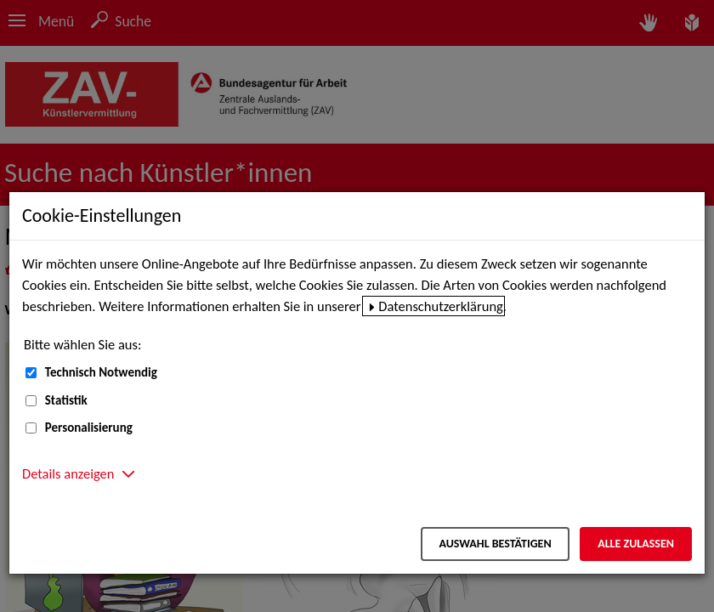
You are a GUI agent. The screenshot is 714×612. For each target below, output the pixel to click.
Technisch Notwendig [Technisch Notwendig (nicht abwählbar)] (101, 372)
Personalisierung (89, 427)
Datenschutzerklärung (440, 306)
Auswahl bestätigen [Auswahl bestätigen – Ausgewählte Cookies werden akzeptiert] (495, 543)
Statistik (66, 400)
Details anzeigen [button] (68, 473)
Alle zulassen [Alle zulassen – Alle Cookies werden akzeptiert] (636, 543)
